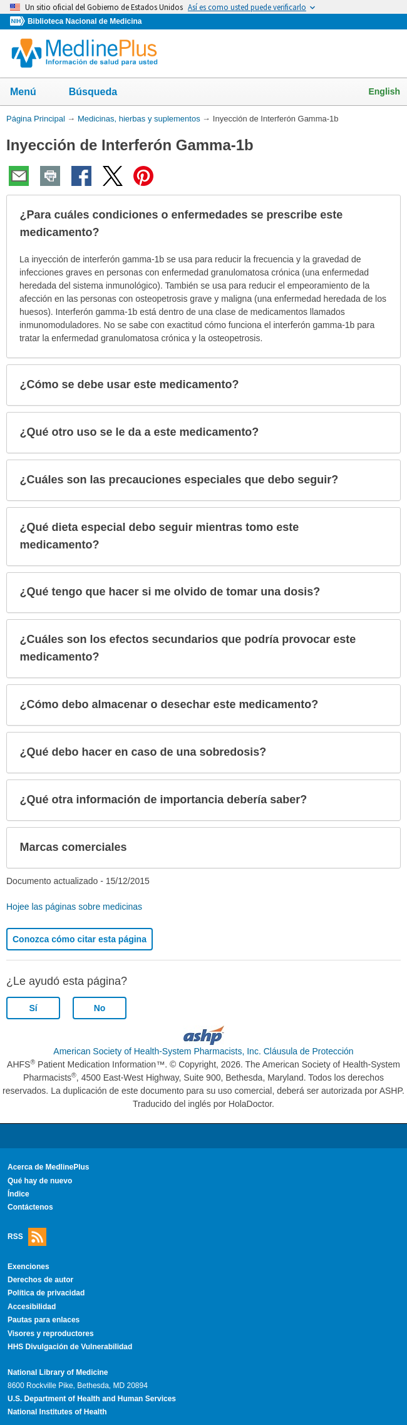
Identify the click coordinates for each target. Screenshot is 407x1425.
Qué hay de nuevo (40, 1180)
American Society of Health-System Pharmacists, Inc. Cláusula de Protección (203, 1051)
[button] (380, 224)
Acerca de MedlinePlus (49, 1167)
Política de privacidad (46, 1293)
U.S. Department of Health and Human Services (92, 1398)
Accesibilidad (32, 1306)
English (384, 91)
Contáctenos (30, 1207)
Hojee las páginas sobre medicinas (74, 907)
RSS (27, 1237)
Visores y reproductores (51, 1333)
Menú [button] (31, 93)
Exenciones (28, 1266)
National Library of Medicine (58, 1372)
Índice (18, 1194)
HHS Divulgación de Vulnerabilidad (70, 1346)
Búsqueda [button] (101, 95)
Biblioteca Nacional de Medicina (85, 21)
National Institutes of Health (57, 1411)
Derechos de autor (40, 1279)
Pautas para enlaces (44, 1319)
